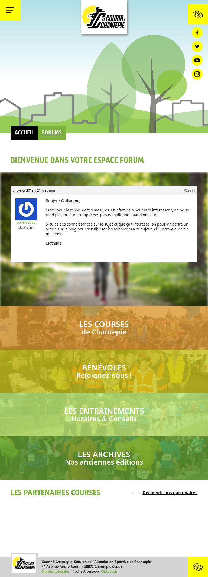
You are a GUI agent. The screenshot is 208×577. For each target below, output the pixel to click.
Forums (52, 133)
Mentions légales (56, 571)
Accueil (24, 133)
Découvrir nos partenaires (169, 493)
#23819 (189, 190)
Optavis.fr (109, 571)
